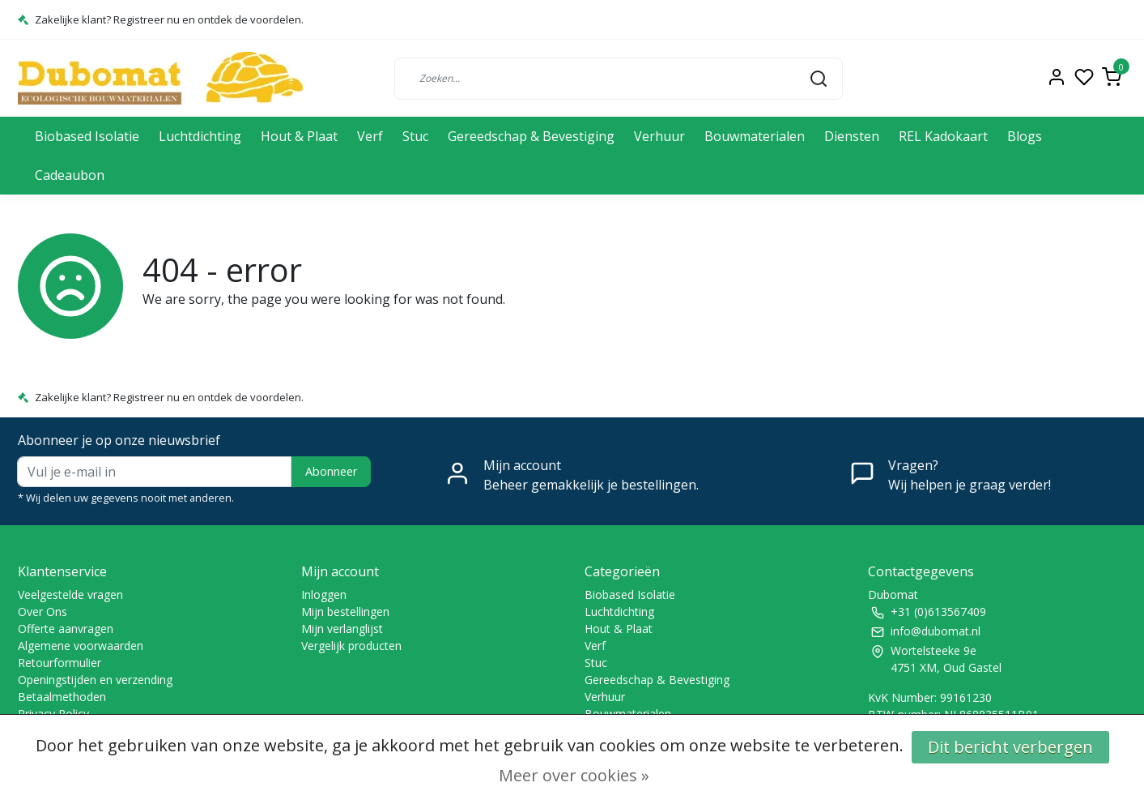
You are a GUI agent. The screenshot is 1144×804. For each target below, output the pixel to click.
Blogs (1024, 136)
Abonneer (331, 471)
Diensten (851, 136)
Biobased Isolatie (87, 136)
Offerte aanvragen (65, 628)
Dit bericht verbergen (1010, 747)
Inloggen (324, 594)
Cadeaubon (69, 175)
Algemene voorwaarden (80, 645)
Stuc (415, 136)
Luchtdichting (200, 136)
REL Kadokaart (943, 136)
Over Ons (42, 611)
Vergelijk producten (351, 645)
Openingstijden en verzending (95, 679)
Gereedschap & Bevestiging (531, 136)
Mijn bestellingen (345, 611)
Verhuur (659, 136)
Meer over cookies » (574, 775)
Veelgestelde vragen (70, 594)
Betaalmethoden (62, 696)
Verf (370, 136)
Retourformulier (59, 662)
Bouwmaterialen (754, 136)
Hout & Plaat (299, 136)
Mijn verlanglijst (342, 628)
